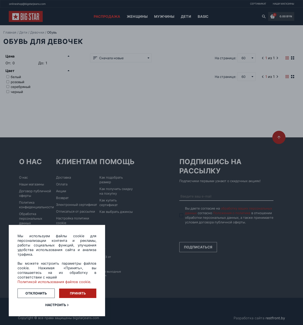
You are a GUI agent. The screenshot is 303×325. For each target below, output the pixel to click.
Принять (78, 293)
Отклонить (36, 293)
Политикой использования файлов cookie (54, 282)
